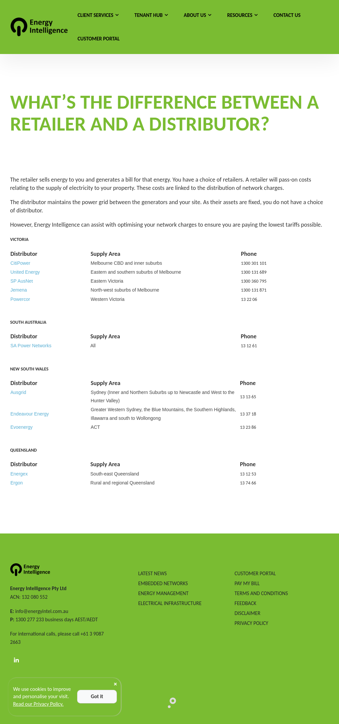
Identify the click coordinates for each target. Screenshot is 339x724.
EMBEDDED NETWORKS (163, 583)
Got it (97, 696)
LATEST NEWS (152, 573)
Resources (239, 15)
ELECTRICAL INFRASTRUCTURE (169, 603)
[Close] (115, 684)
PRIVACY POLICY (251, 623)
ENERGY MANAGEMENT (163, 593)
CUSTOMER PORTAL (254, 573)
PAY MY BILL (247, 583)
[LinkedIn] (16, 660)
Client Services (95, 15)
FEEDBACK (245, 603)
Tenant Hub (148, 15)
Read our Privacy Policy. (38, 704)
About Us (195, 15)
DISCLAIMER (247, 613)
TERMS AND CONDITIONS (261, 593)
